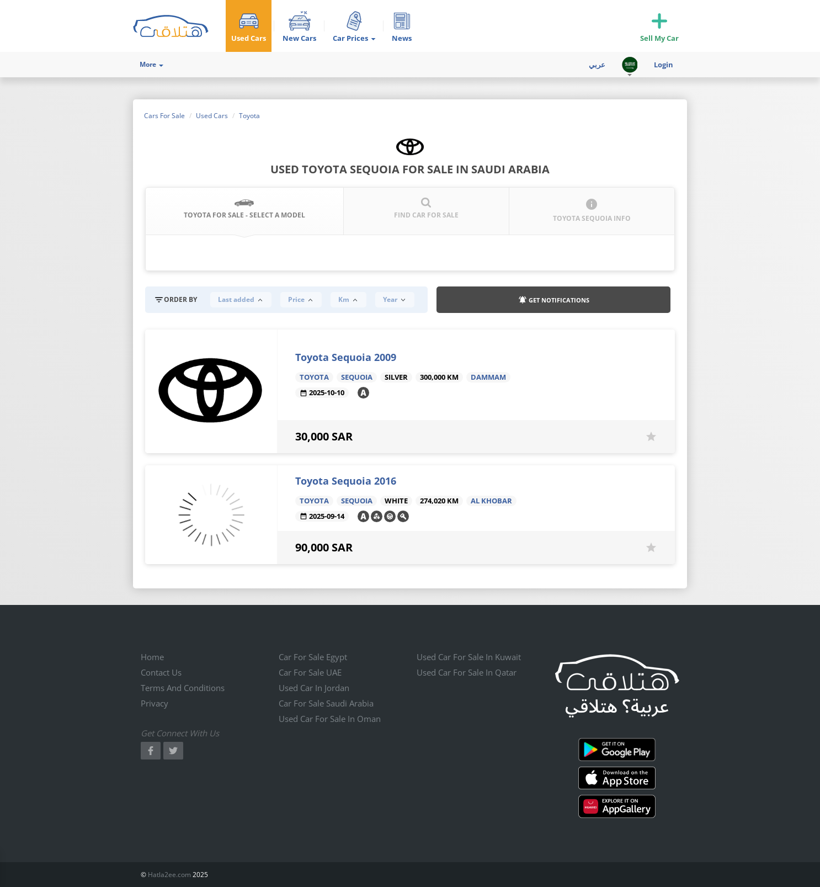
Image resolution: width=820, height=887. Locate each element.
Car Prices (354, 38)
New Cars (299, 38)
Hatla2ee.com (169, 874)
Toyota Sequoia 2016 (345, 480)
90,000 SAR (324, 547)
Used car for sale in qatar (467, 672)
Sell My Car (659, 38)
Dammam (488, 377)
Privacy (154, 703)
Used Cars (248, 38)
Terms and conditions (183, 687)
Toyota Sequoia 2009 (345, 357)
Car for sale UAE (310, 672)
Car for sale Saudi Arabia (326, 703)
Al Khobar (491, 501)
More (151, 64)
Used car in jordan (314, 687)
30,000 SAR (324, 436)
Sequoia (356, 377)
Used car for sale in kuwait (469, 656)
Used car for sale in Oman (330, 718)
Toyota (314, 377)
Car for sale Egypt (313, 656)
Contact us (161, 672)
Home (152, 656)
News (402, 38)
